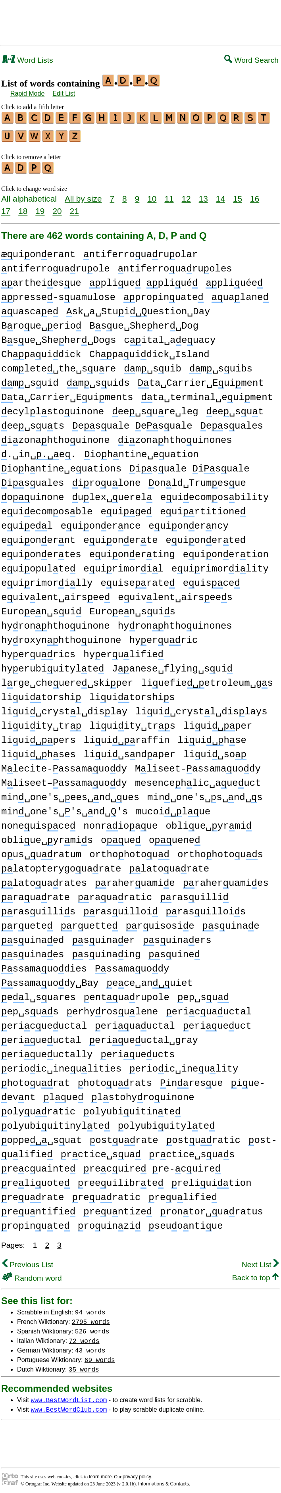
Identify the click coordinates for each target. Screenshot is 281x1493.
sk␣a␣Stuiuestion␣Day (138, 308)
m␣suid (30, 379)
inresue (191, 1079)
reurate (32, 1194)
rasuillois (206, 908)
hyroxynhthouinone (61, 636)
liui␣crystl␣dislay (64, 708)
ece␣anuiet (149, 979)
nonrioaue (120, 822)
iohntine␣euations (61, 465)
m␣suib (152, 365)
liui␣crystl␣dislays (201, 708)
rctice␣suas (192, 1151)
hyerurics (38, 651)
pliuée (234, 279)
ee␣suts (32, 422)
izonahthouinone (55, 436)
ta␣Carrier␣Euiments (67, 393)
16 (254, 195)
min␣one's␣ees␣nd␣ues (70, 793)
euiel (27, 522)
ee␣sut (235, 408)
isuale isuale (189, 465)
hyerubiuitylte (52, 665)
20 (57, 207)
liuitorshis (132, 693)
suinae (231, 922)
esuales (231, 422)
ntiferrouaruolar (140, 251)
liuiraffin (127, 736)
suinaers (177, 936)
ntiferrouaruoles (175, 265)
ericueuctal (44, 1022)
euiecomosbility (214, 493)
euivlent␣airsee (55, 593)
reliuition (211, 1179)
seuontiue (185, 1222)
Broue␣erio (41, 322)
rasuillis (38, 908)
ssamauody (132, 965)
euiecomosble (46, 508)
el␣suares (38, 993)
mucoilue (173, 808)
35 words (84, 1365)
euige (126, 508)
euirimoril (123, 565)
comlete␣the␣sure (58, 365)
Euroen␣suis (132, 608)
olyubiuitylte (166, 1122)
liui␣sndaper (129, 751)
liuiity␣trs (132, 722)
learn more (100, 1473)
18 (22, 207)
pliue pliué (143, 279)
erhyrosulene (112, 1008)
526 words (92, 1327)
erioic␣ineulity (183, 1065)
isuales (32, 479)
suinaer (103, 936)
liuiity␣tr (41, 722)
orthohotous (220, 851)
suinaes (32, 951)
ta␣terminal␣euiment (207, 393)
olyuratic (38, 1108)
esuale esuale (132, 422)
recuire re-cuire (152, 1165)
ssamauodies (44, 965)
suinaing (106, 951)
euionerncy (188, 522)
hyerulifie (123, 651)
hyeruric (163, 636)
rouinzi (109, 1222)
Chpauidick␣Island (149, 351)
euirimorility (220, 565)
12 (186, 195)
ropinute (35, 1222)
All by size (83, 195)
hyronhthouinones (175, 622)
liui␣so (214, 751)
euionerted (206, 536)
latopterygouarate (61, 865)
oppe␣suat (41, 1136)
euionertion (226, 551)
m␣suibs (220, 365)
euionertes (41, 551)
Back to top (255, 1274)
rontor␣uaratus (211, 1208)
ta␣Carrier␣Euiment (201, 379)
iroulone (106, 479)
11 (168, 195)
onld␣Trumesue (197, 479)
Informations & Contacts (163, 1480)
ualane (240, 293)
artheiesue (41, 279)
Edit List (63, 93)
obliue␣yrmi (209, 822)
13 (203, 195)
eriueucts (137, 1051)
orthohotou (129, 851)
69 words (100, 1356)
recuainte (38, 1165)
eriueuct (217, 1022)
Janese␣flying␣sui (172, 665)
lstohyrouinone (142, 1094)
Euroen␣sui (41, 608)
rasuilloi (120, 908)
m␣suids (98, 379)
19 (39, 207)
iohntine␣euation (141, 451)
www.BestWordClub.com (69, 1405)
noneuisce (38, 822)
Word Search (251, 60)
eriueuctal (41, 1036)
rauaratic (115, 893)
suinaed (32, 936)
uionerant (38, 251)
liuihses (38, 751)
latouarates (44, 879)
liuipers (38, 736)
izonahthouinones (175, 436)
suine (174, 951)
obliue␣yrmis (47, 836)
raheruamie (135, 879)
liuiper (217, 722)
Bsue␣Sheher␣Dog (143, 322)
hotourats (115, 1079)
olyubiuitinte (132, 1108)
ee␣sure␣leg (155, 408)
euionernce (101, 522)
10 (151, 195)
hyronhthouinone (55, 622)
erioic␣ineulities (61, 1065)
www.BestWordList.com (69, 1396)
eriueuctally (46, 1051)
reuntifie (38, 1208)
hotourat (35, 1079)
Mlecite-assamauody (64, 765)
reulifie (182, 1194)
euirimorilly (46, 579)
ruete (27, 922)
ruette (89, 922)
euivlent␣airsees (175, 593)
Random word (32, 1274)
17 (5, 207)
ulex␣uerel (112, 493)
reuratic (106, 1194)
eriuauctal (135, 1022)
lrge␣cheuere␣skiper (67, 679)
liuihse (211, 736)
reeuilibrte (121, 1179)
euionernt (38, 536)
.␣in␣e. (38, 451)
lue (63, 1094)
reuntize (117, 1208)
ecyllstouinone (52, 408)
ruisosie (160, 922)
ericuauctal (209, 1008)
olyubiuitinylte (55, 1122)
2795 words (91, 1318)
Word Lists (27, 60)
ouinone (32, 493)
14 (220, 195)
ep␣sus (30, 1008)
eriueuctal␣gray (143, 1036)
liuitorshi (41, 693)
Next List (260, 1261)
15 (237, 195)
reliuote (35, 1179)
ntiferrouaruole (55, 265)
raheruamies (226, 879)
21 (74, 207)
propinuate (163, 293)
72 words (84, 1337)
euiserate (137, 579)
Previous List (27, 1261)
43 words (90, 1346)
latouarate (169, 865)
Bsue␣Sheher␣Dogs (58, 336)
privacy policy (137, 1473)
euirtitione (203, 508)
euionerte (120, 536)
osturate (124, 1136)
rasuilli (194, 893)
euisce (211, 579)
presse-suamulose (58, 293)
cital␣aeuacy (170, 336)
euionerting (132, 551)
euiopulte (38, 565)
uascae (29, 308)
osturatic (203, 1136)
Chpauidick (41, 351)
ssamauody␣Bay (49, 979)
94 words (90, 1308)
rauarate (35, 893)
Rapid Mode (27, 93)
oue (121, 836)
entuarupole (126, 993)
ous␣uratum (41, 851)
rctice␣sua (101, 1151)
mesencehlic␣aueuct (198, 779)
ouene (174, 836)
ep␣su (203, 993)
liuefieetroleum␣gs (207, 679)
